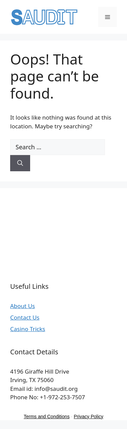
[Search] (20, 163)
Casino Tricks (27, 329)
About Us (22, 306)
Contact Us (25, 317)
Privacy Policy (88, 416)
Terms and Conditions (46, 416)
